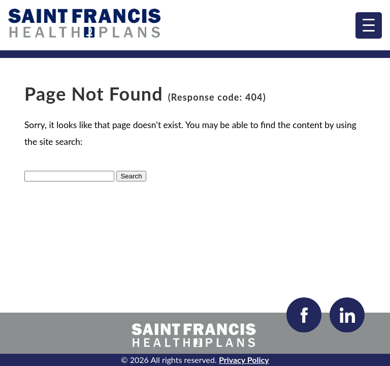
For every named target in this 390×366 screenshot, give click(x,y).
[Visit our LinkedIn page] (347, 314)
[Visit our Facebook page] (303, 314)
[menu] (368, 25)
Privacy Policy (244, 359)
